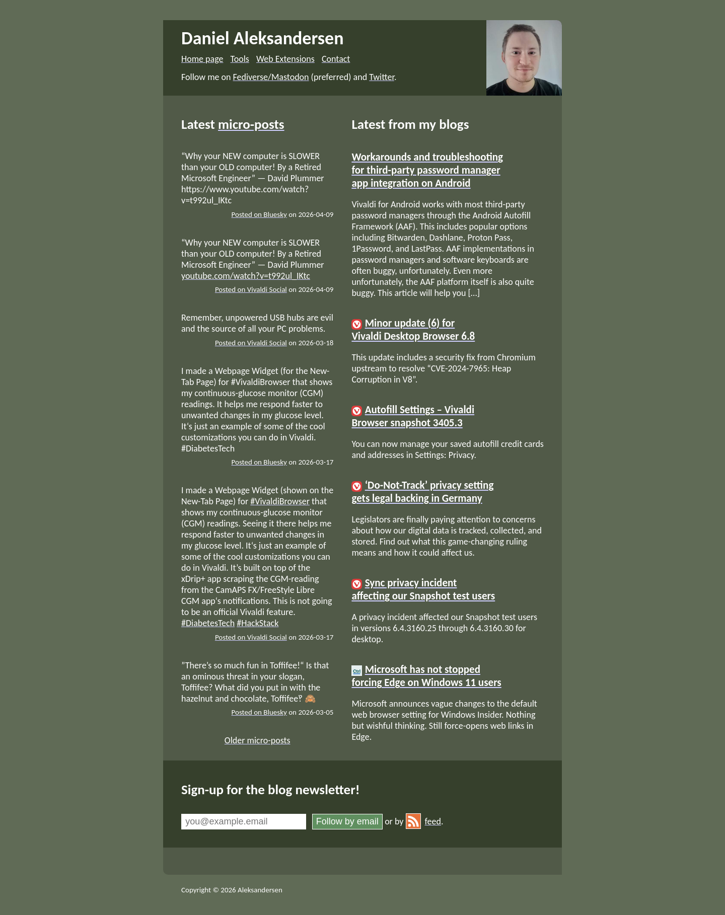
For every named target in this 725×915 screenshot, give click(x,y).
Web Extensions (285, 58)
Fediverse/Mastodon (271, 77)
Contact (336, 58)
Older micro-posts (258, 740)
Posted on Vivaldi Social (251, 289)
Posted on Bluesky (259, 214)
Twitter (381, 77)
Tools (240, 58)
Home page (202, 58)
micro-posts (251, 124)
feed (423, 821)
